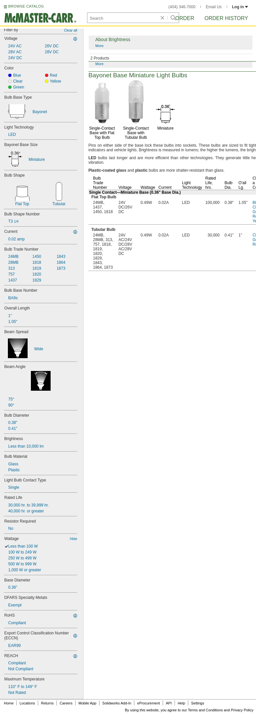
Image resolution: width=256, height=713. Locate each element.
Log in (240, 7)
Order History (226, 18)
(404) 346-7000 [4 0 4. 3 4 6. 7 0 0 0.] (182, 7)
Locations (27, 703)
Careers (65, 703)
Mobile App (87, 703)
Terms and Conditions (205, 710)
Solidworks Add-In (116, 703)
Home (8, 703)
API (169, 703)
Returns (47, 703)
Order (184, 18)
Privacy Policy (242, 710)
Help (181, 703)
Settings (197, 703)
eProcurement (148, 703)
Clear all (70, 30)
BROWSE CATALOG (26, 6)
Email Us (213, 7)
